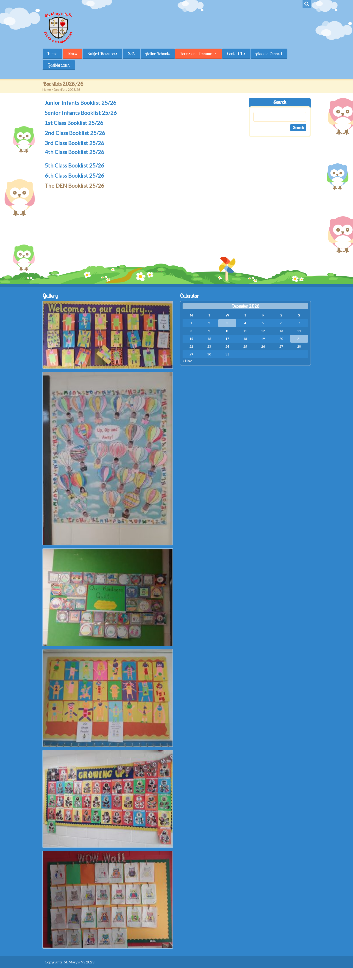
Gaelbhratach (59, 65)
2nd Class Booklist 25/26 (75, 132)
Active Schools (158, 53)
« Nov (187, 360)
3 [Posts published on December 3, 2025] (227, 323)
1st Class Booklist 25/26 (74, 122)
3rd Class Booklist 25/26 (74, 143)
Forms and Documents (199, 53)
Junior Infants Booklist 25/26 (80, 102)
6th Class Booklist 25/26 (74, 175)
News (72, 53)
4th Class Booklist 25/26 (74, 151)
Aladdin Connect (269, 53)
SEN (131, 53)
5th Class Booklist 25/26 (74, 165)
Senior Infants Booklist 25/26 (81, 112)
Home (52, 53)
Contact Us (237, 53)
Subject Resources (102, 53)
